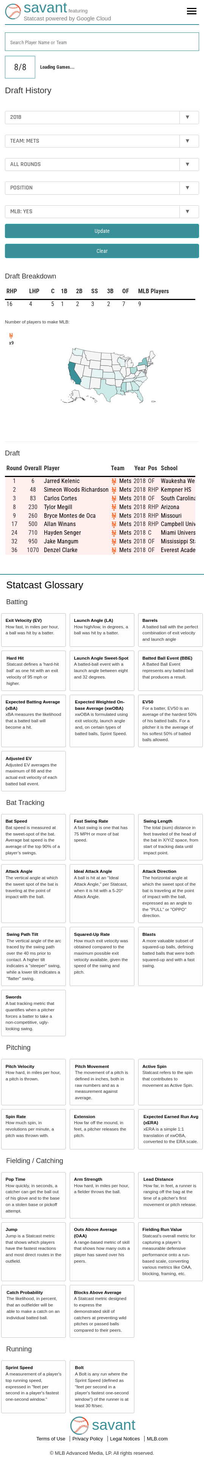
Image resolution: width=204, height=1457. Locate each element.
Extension (84, 1116)
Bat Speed (16, 821)
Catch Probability (24, 1292)
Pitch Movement (92, 1066)
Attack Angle (19, 871)
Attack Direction (159, 871)
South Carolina (179, 498)
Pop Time (15, 1179)
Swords (14, 996)
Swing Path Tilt (22, 934)
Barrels (149, 620)
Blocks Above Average (97, 1292)
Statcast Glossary (44, 585)
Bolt (79, 1367)
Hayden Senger (62, 532)
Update (102, 231)
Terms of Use (51, 1439)
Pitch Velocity (20, 1066)
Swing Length (158, 821)
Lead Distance (158, 1179)
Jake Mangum (61, 541)
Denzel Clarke (61, 550)
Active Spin (154, 1066)
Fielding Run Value (162, 1229)
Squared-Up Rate (92, 934)
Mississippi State (181, 541)
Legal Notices (125, 1439)
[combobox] (102, 41)
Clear (102, 251)
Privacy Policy (88, 1439)
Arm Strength (88, 1179)
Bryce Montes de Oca (70, 515)
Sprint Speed (19, 1367)
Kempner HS (176, 489)
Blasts (149, 934)
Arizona (170, 507)
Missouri (171, 515)
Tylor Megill (58, 507)
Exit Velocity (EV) (24, 620)
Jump (11, 1229)
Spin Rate (16, 1116)
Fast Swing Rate (91, 821)
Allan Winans (60, 524)
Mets (125, 481)
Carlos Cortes (60, 498)
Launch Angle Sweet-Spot (101, 657)
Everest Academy (182, 550)
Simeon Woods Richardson (76, 489)
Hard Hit (14, 657)
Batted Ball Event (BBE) (167, 657)
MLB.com (157, 1439)
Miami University (181, 532)
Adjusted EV (19, 758)
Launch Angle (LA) (93, 620)
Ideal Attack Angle (93, 871)
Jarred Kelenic (61, 481)
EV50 (147, 701)
